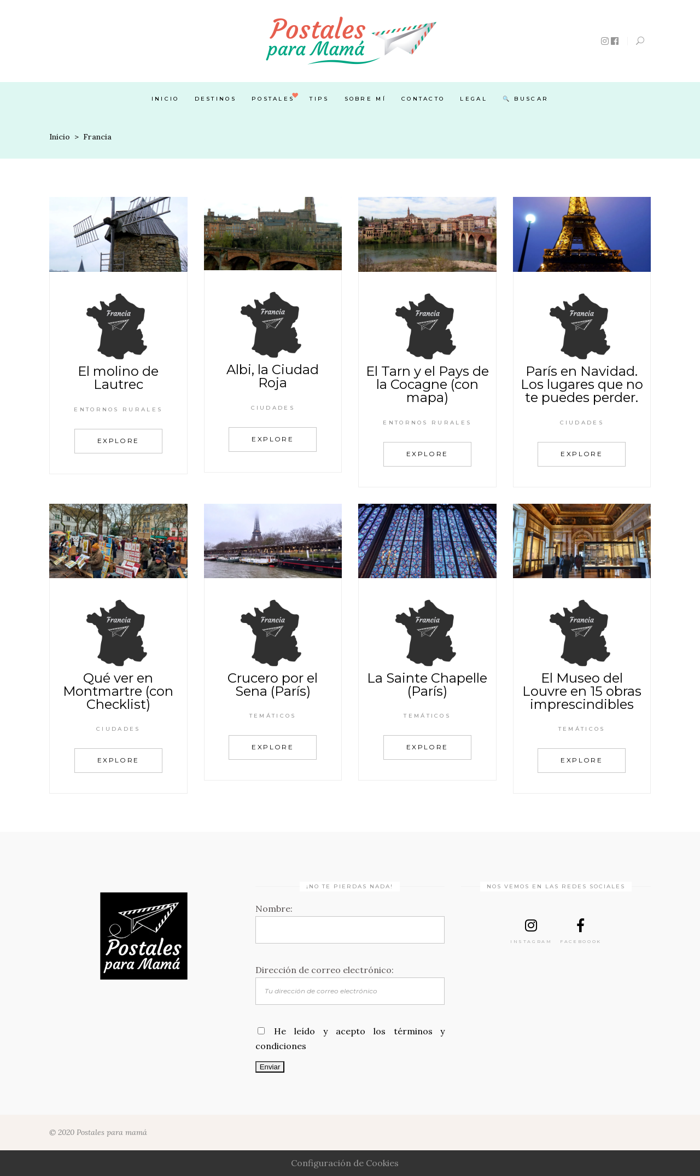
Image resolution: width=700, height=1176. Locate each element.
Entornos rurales (118, 409)
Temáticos (272, 715)
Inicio (59, 137)
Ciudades (273, 407)
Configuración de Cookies (345, 1162)
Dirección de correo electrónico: (324, 969)
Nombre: (274, 908)
